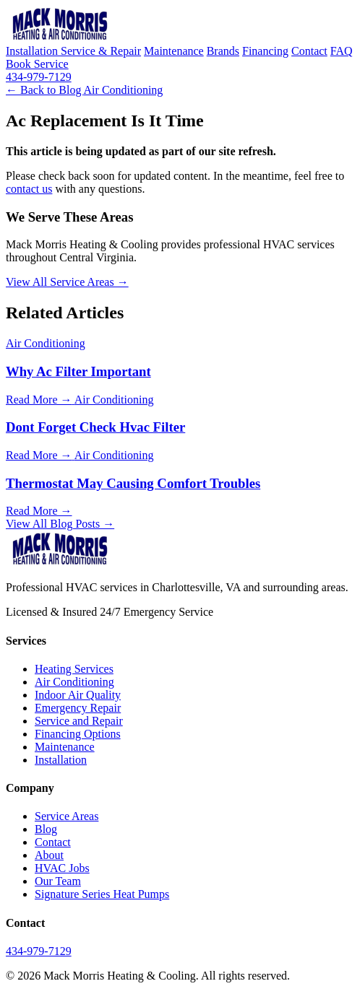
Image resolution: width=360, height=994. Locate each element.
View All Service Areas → (67, 282)
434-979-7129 (39, 77)
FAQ (341, 51)
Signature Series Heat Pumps (102, 894)
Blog (46, 829)
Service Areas (66, 816)
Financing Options (78, 734)
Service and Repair (79, 721)
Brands (223, 51)
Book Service (37, 64)
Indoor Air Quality (78, 695)
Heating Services (74, 669)
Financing (265, 51)
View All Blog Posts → (60, 524)
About (49, 855)
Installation (33, 51)
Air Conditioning (123, 90)
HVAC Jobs (62, 868)
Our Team (58, 881)
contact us (29, 189)
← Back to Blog (45, 90)
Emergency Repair (78, 708)
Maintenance (174, 51)
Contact (309, 51)
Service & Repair (101, 51)
